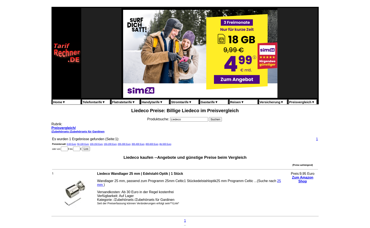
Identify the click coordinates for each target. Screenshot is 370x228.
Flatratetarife (123, 102)
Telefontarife (94, 102)
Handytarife (152, 102)
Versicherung (272, 102)
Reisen (237, 102)
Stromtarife (181, 102)
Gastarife (209, 102)
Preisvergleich (302, 102)
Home (59, 102)
